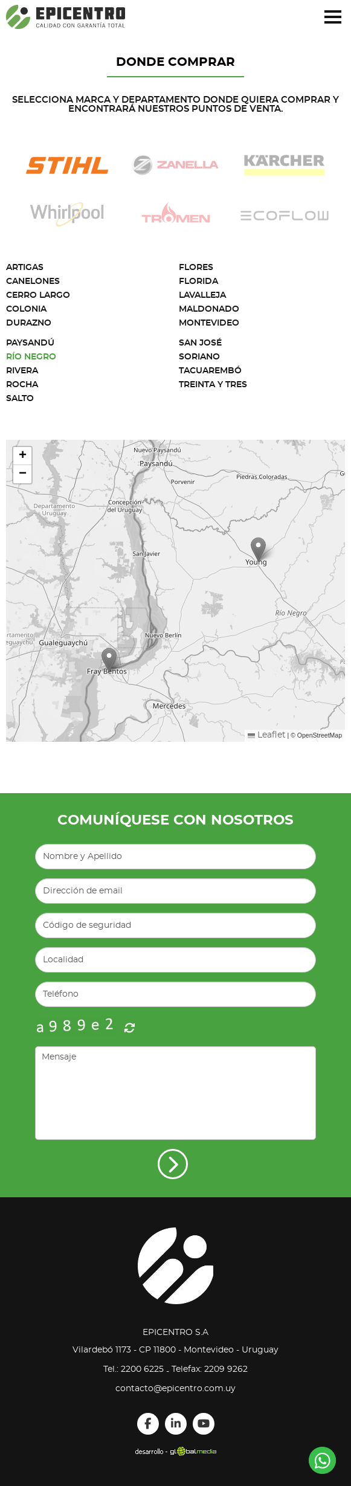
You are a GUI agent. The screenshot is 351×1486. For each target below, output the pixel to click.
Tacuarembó (210, 371)
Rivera (22, 371)
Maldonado (209, 309)
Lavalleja (202, 295)
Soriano (199, 357)
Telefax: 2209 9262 (210, 1369)
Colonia (26, 309)
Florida (198, 281)
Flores (196, 267)
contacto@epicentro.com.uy (175, 1389)
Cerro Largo (38, 295)
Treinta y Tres (213, 385)
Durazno (28, 323)
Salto (20, 398)
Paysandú (30, 343)
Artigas (24, 267)
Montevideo (209, 323)
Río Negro (31, 357)
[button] (109, 660)
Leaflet (267, 735)
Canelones (33, 281)
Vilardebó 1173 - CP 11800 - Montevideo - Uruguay (175, 1350)
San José (200, 343)
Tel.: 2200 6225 (133, 1369)
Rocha (22, 385)
